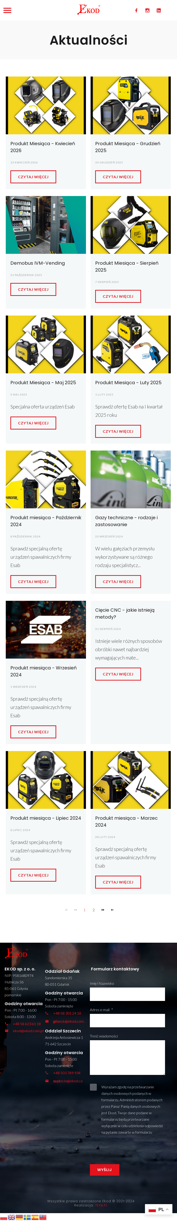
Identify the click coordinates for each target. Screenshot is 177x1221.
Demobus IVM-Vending (37, 263)
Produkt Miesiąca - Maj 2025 (43, 382)
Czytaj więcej (33, 177)
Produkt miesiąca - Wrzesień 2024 (43, 671)
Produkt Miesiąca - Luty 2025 (128, 382)
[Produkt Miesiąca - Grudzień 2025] (130, 105)
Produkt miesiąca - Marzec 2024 (126, 821)
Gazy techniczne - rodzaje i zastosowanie (126, 521)
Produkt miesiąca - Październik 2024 (45, 521)
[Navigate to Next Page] (103, 910)
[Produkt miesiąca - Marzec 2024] (130, 780)
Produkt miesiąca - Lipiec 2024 (45, 818)
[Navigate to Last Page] (112, 910)
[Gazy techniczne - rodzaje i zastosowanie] (130, 479)
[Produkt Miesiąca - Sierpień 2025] (130, 225)
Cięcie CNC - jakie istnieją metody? (125, 613)
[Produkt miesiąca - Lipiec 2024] (46, 780)
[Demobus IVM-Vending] (46, 225)
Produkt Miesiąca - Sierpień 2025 (127, 266)
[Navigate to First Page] (66, 910)
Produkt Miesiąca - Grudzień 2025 (127, 147)
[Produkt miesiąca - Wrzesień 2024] (46, 630)
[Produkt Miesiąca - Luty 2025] (130, 344)
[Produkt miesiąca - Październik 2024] (46, 479)
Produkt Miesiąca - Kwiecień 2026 (42, 147)
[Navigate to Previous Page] (75, 910)
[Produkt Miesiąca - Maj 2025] (46, 344)
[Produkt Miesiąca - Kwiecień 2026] (46, 105)
